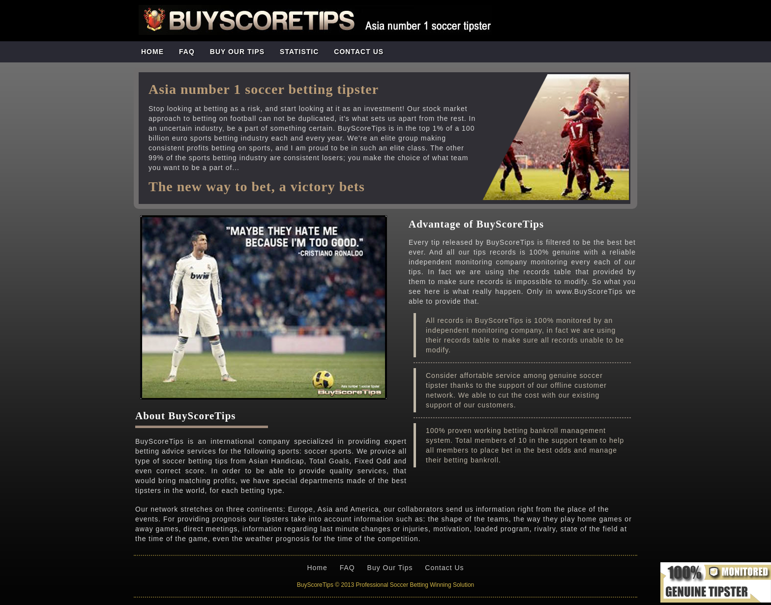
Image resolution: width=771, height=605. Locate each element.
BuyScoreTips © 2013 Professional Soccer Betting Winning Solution (385, 584)
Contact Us (444, 568)
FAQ (187, 52)
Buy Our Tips (390, 568)
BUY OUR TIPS (237, 52)
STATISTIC (299, 52)
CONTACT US (359, 52)
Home (152, 52)
